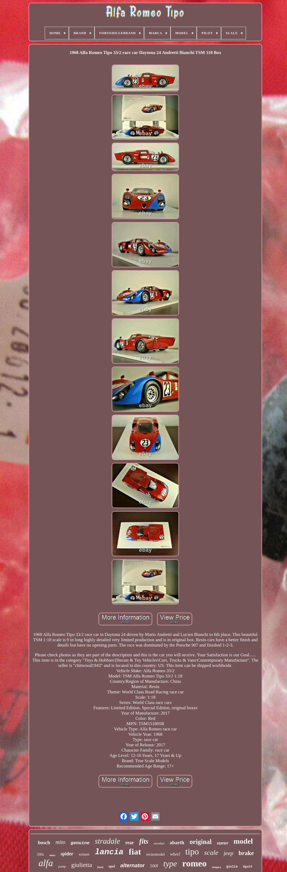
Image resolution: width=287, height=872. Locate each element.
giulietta (81, 864)
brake (246, 853)
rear (129, 842)
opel (112, 866)
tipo (192, 851)
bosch (44, 842)
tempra (216, 867)
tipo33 (247, 866)
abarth (177, 842)
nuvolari (159, 843)
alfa (46, 863)
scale (211, 852)
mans (52, 855)
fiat (135, 851)
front (100, 867)
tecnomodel (155, 854)
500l (154, 865)
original (201, 841)
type (170, 863)
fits (144, 841)
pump (62, 866)
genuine (80, 843)
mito (60, 842)
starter (222, 843)
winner (84, 854)
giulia (232, 867)
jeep (229, 853)
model (243, 841)
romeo (194, 863)
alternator (132, 865)
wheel (175, 854)
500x (40, 854)
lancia (109, 852)
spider (67, 853)
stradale (107, 841)
